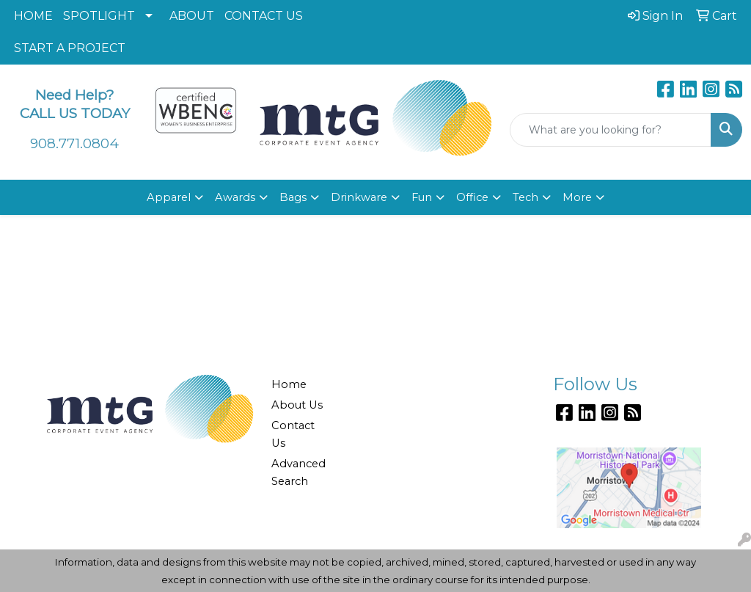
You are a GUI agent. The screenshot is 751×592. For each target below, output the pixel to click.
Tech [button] (525, 197)
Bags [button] (293, 197)
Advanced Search (297, 472)
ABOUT (191, 16)
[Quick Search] (610, 130)
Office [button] (472, 197)
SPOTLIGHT (99, 16)
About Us (297, 405)
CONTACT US (263, 16)
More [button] (577, 197)
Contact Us (293, 434)
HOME (33, 16)
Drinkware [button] (359, 197)
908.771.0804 (74, 143)
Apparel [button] (169, 197)
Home (289, 384)
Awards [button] (235, 197)
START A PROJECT (69, 48)
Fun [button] (421, 197)
